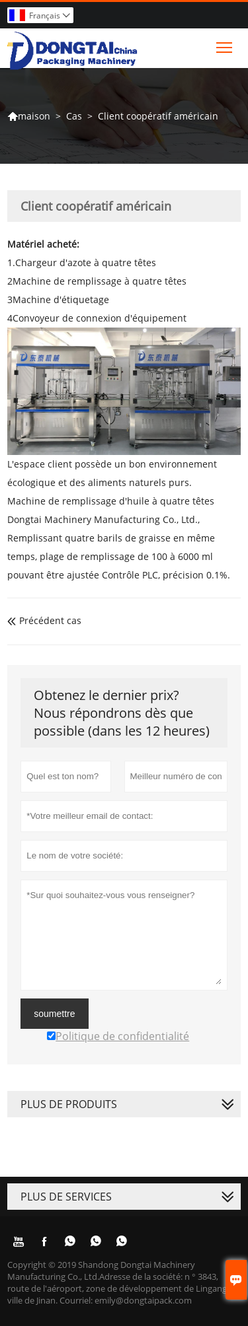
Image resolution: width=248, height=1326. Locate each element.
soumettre (54, 1013)
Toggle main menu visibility (225, 44)
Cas (74, 116)
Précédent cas (44, 620)
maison (28, 116)
